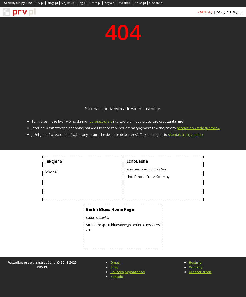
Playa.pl (109, 3)
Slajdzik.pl (68, 3)
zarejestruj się (101, 121)
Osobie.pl (156, 3)
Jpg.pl (82, 3)
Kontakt (116, 276)
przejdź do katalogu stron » (198, 127)
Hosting (195, 262)
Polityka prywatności (127, 271)
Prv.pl (40, 3)
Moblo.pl (124, 3)
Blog (114, 267)
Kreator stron (200, 271)
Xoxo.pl (140, 3)
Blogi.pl (52, 3)
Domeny (196, 267)
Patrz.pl (95, 3)
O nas (115, 262)
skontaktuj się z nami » (186, 134)
